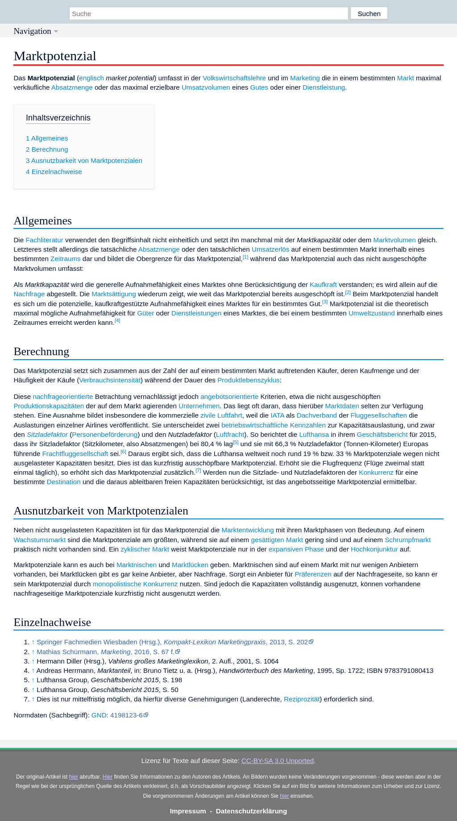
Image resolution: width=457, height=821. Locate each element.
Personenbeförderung (104, 434)
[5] (236, 442)
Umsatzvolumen (206, 87)
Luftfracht (230, 434)
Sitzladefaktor (47, 434)
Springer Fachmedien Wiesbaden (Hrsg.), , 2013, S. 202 (172, 642)
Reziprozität (302, 699)
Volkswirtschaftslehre (234, 78)
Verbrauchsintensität (110, 380)
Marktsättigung (113, 294)
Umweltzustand (372, 313)
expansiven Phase (296, 549)
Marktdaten (342, 406)
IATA (277, 415)
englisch (91, 78)
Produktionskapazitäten (48, 406)
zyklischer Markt (144, 549)
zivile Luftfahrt (221, 415)
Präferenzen (313, 574)
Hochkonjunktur (374, 549)
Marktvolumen (394, 240)
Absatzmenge (72, 87)
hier (73, 777)
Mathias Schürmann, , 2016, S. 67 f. (105, 651)
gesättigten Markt (277, 539)
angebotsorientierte (229, 396)
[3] (325, 301)
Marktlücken (190, 564)
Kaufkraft (323, 284)
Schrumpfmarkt (408, 539)
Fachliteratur (44, 240)
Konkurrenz (376, 472)
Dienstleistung (324, 87)
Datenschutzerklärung (251, 811)
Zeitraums (65, 258)
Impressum (188, 811)
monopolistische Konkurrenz (135, 584)
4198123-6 (126, 715)
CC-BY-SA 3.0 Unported (277, 760)
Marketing (305, 78)
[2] (348, 292)
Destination (64, 481)
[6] (123, 451)
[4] (117, 320)
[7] (198, 470)
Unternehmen (199, 406)
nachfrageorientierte (63, 396)
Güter (145, 313)
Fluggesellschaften (378, 415)
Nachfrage (29, 294)
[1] (246, 257)
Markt (405, 78)
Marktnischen (136, 564)
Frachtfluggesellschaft (75, 453)
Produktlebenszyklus (248, 380)
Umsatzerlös (270, 249)
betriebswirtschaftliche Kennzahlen (273, 425)
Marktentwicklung (247, 530)
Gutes (259, 87)
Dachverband (317, 415)
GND (99, 715)
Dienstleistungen (196, 313)
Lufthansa (314, 434)
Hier (107, 777)
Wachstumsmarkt (39, 539)
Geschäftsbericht (382, 434)
